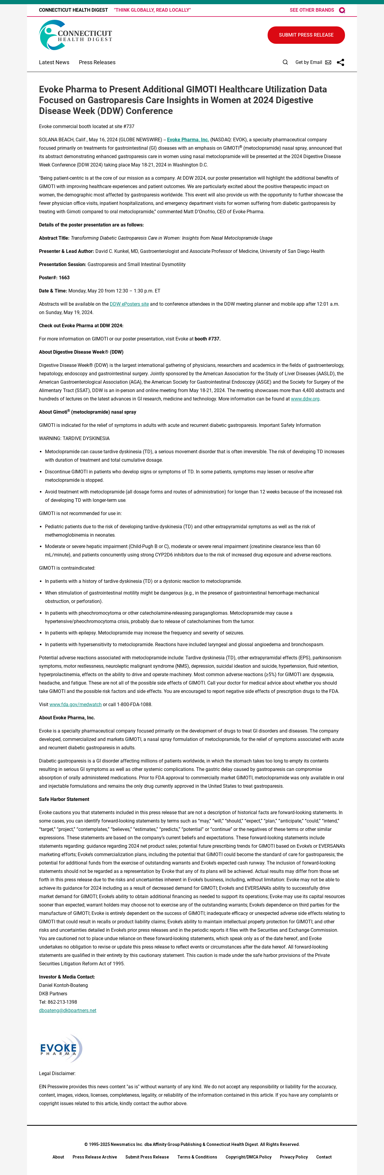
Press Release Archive (95, 1157)
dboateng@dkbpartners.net (67, 1010)
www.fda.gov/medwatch (76, 704)
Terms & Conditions (197, 1157)
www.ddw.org (305, 399)
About (58, 1157)
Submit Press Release (147, 1157)
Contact (324, 1157)
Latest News (54, 62)
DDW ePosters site (129, 304)
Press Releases (97, 62)
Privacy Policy (294, 1157)
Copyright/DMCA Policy (249, 1157)
